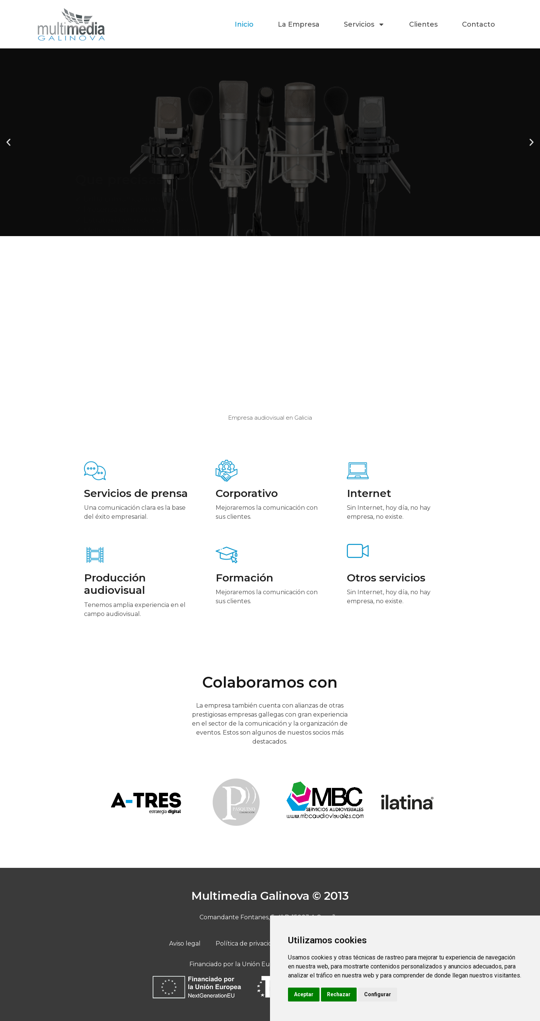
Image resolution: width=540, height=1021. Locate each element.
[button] (8, 142)
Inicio (244, 24)
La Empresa (299, 24)
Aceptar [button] (304, 994)
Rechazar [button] (339, 994)
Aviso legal (185, 943)
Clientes (423, 24)
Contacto (478, 24)
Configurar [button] (377, 994)
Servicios (364, 24)
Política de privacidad (248, 943)
